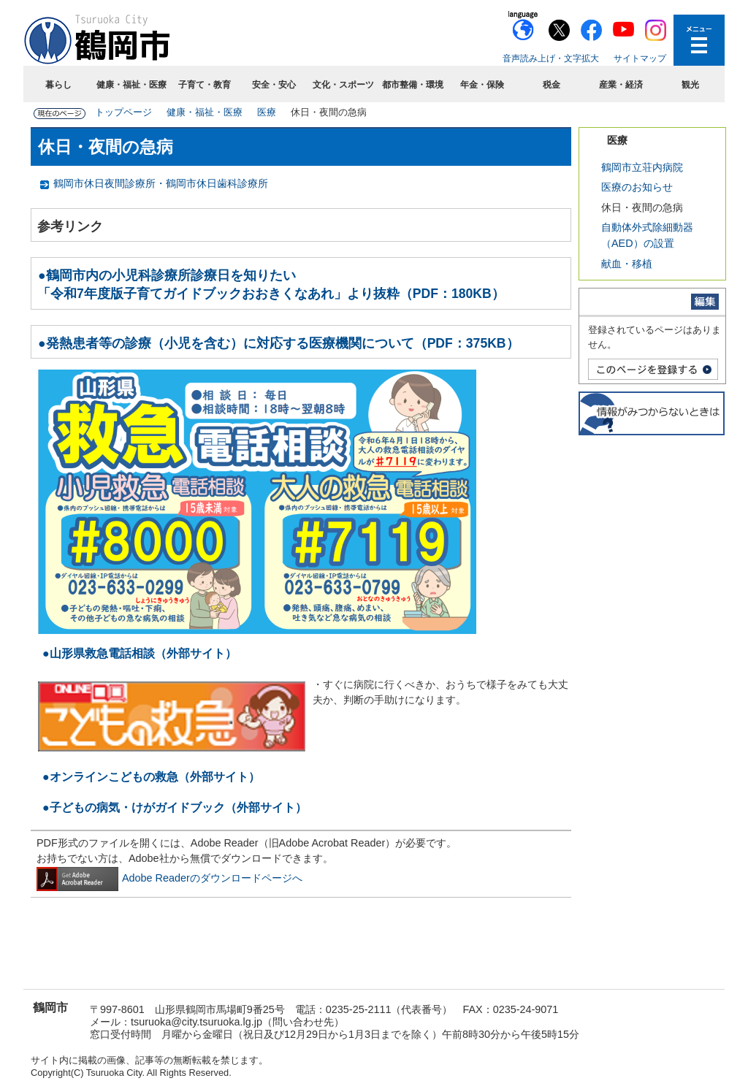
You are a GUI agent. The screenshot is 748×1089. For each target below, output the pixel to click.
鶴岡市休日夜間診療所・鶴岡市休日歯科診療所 (160, 183)
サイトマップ (640, 58)
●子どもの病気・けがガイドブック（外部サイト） (174, 807)
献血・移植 (626, 264)
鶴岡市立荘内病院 (642, 167)
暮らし (58, 85)
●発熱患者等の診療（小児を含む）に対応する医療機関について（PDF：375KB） (278, 343)
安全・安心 (274, 85)
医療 (266, 112)
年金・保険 (482, 85)
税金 (551, 85)
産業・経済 (621, 85)
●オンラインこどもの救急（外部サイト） (151, 777)
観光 (690, 85)
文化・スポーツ (343, 85)
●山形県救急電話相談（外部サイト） (139, 653)
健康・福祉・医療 (131, 85)
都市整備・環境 (412, 85)
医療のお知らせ (637, 187)
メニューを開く (699, 40)
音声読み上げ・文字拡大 (551, 58)
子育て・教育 (204, 85)
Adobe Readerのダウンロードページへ (169, 878)
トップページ (123, 112)
